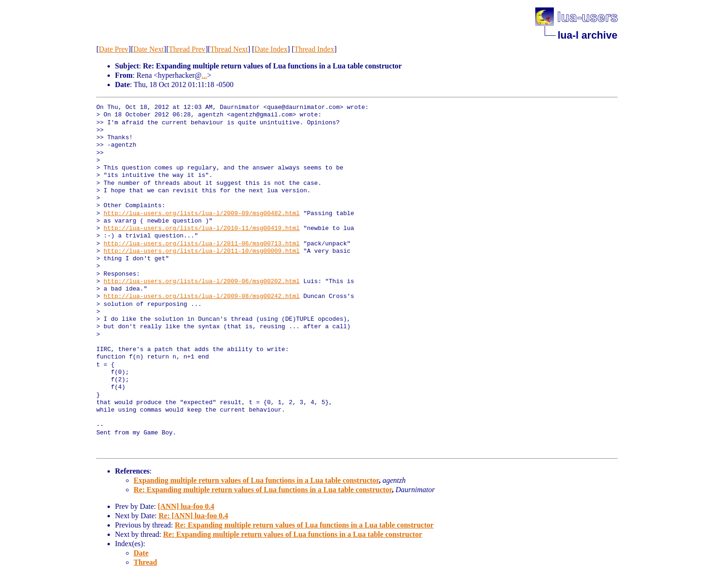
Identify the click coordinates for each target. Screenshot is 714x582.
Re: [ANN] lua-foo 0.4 (193, 516)
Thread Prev (186, 49)
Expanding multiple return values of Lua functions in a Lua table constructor (256, 480)
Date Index (271, 49)
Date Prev (113, 49)
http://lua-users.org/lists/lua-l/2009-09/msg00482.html (202, 214)
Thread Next (229, 49)
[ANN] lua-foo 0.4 (186, 506)
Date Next (149, 49)
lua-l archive (587, 35)
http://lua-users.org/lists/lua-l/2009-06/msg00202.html (202, 281)
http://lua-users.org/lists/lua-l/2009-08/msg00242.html (202, 296)
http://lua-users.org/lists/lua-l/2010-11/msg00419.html (202, 228)
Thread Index (314, 49)
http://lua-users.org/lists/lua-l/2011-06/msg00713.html (202, 244)
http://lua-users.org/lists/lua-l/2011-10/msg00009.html (202, 251)
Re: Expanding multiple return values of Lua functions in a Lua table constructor (263, 490)
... (204, 75)
